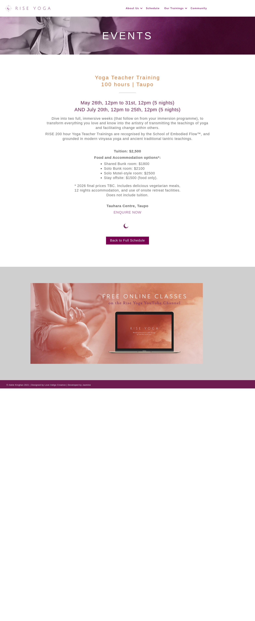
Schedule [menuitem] (153, 8)
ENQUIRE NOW (127, 212)
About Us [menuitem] (132, 8)
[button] (141, 8)
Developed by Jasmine (79, 385)
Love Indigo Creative (55, 385)
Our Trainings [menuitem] (174, 8)
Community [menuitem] (199, 8)
